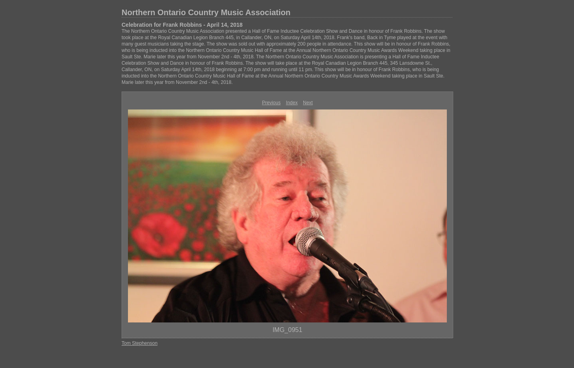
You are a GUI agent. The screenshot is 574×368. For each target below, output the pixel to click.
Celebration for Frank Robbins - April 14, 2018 (182, 25)
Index (291, 102)
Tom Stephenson (139, 343)
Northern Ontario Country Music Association (206, 12)
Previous (271, 102)
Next (308, 102)
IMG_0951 (288, 329)
